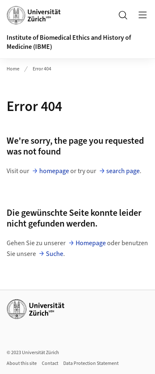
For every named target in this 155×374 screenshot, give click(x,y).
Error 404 (42, 68)
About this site (22, 363)
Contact (50, 363)
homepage (54, 171)
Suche (54, 253)
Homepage (91, 243)
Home (13, 68)
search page (123, 171)
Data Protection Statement (91, 363)
